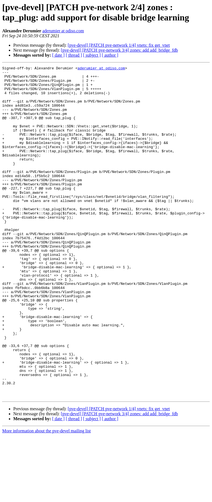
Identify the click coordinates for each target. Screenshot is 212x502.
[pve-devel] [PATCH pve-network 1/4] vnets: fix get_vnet (119, 45)
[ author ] (110, 55)
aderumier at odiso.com (63, 30)
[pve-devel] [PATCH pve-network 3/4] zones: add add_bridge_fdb (119, 50)
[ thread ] (74, 55)
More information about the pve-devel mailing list (46, 497)
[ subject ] (92, 55)
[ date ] (58, 55)
